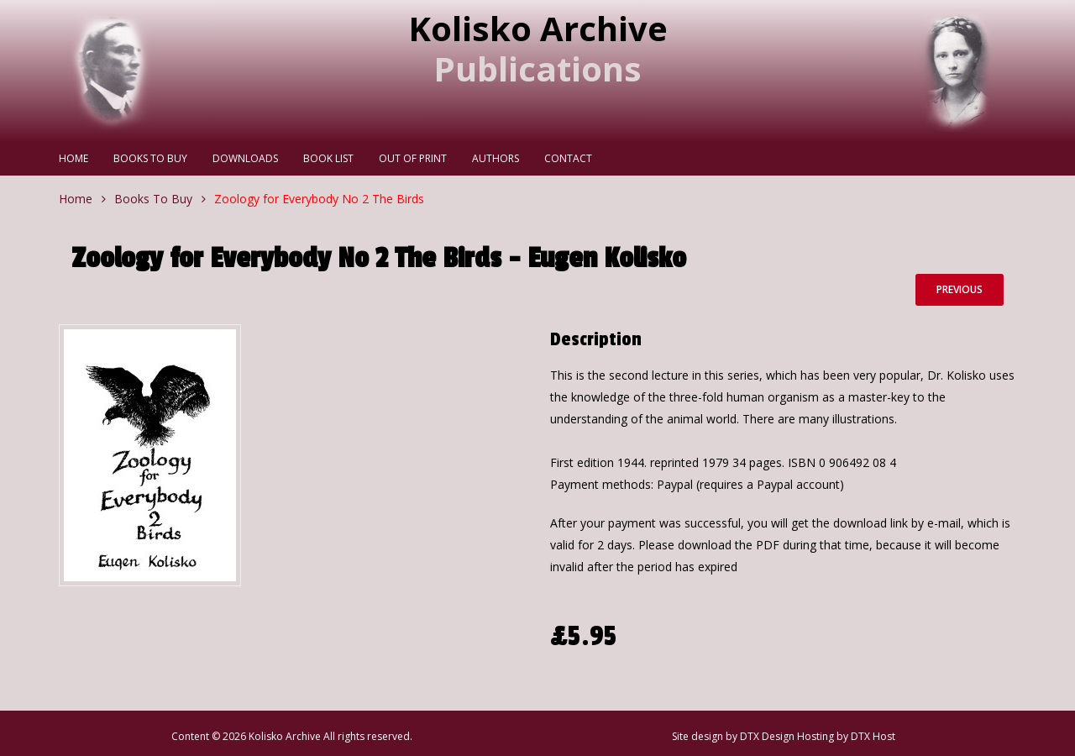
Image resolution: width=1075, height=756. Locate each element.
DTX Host (873, 736)
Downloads (245, 158)
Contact (568, 158)
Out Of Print (413, 158)
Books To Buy (150, 158)
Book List (328, 158)
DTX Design (767, 736)
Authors (495, 158)
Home (73, 158)
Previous (959, 289)
